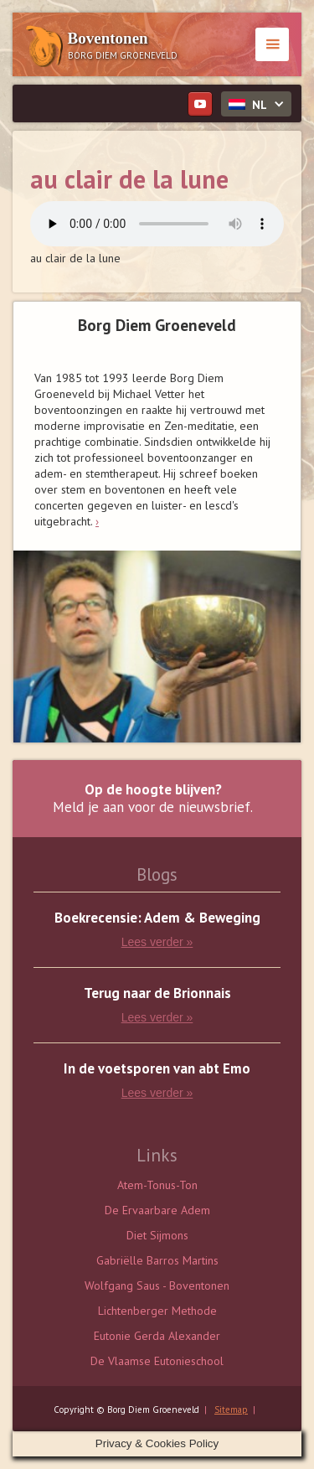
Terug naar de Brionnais (157, 993)
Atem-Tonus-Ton (157, 1184)
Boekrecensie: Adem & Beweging (157, 918)
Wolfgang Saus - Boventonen (157, 1285)
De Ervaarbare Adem (157, 1210)
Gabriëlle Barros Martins (157, 1260)
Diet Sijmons (157, 1235)
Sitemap (231, 1409)
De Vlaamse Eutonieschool (157, 1360)
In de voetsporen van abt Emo (157, 1069)
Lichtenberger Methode (157, 1310)
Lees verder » (157, 942)
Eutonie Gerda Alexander (157, 1335)
